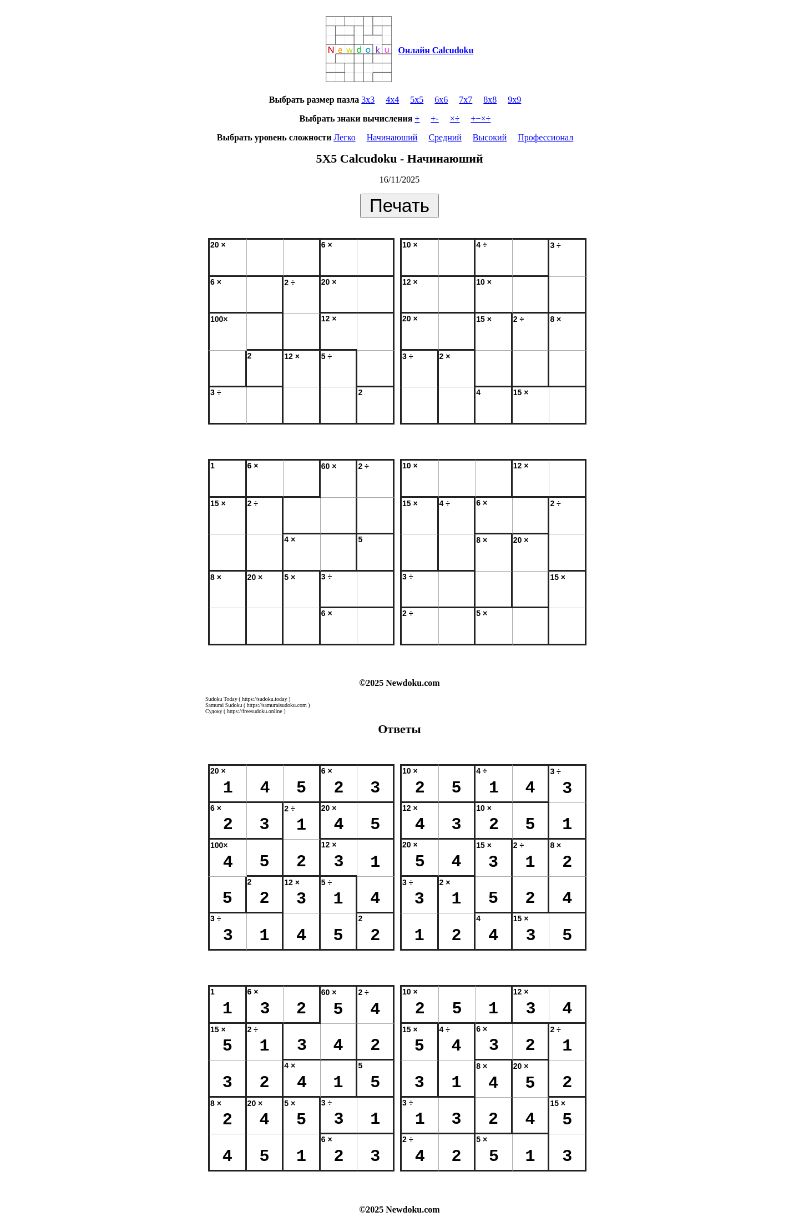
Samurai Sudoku (223, 705)
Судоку (213, 711)
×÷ (455, 118)
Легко (344, 137)
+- (434, 118)
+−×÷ (481, 118)
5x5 (416, 99)
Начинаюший (392, 137)
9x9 (514, 99)
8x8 (490, 99)
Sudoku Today (221, 699)
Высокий (490, 137)
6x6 (441, 99)
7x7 (465, 99)
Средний (444, 137)
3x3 (368, 99)
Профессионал (545, 137)
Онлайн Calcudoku (436, 50)
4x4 (392, 99)
